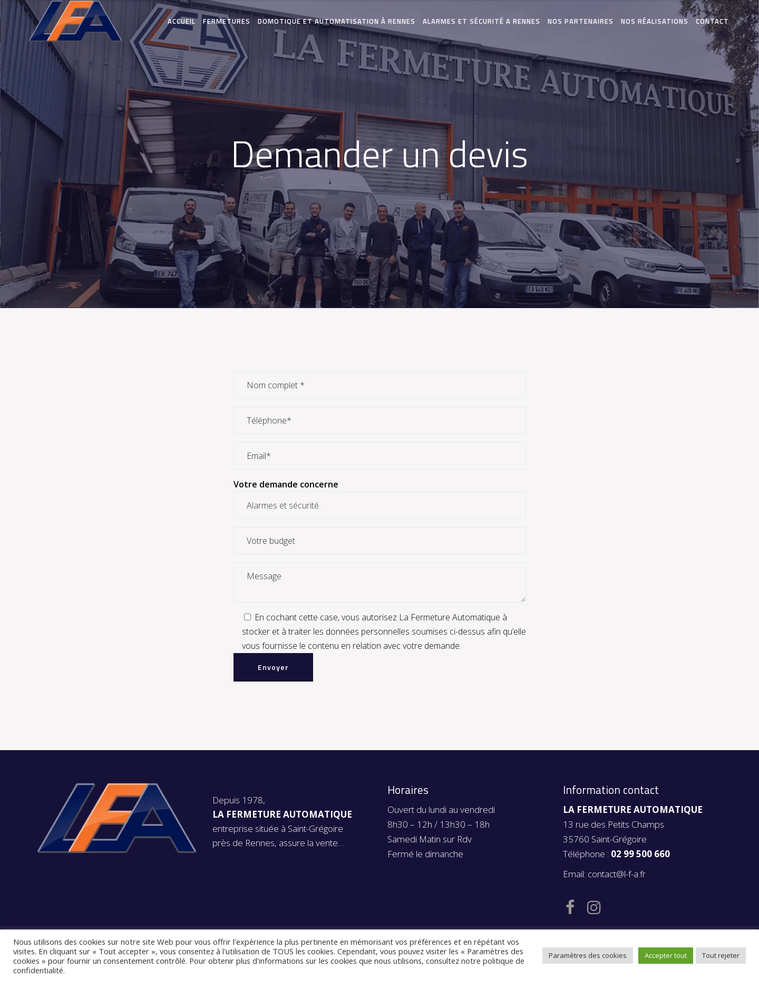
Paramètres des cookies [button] (588, 955)
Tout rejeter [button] (720, 955)
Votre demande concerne (285, 484)
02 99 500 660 (640, 854)
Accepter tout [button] (666, 955)
